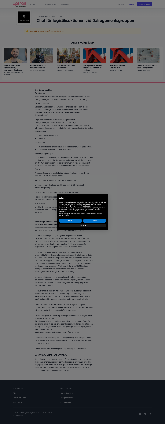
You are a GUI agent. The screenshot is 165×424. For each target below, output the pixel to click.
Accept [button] (94, 221)
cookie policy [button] (87, 206)
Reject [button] (70, 221)
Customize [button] (82, 225)
